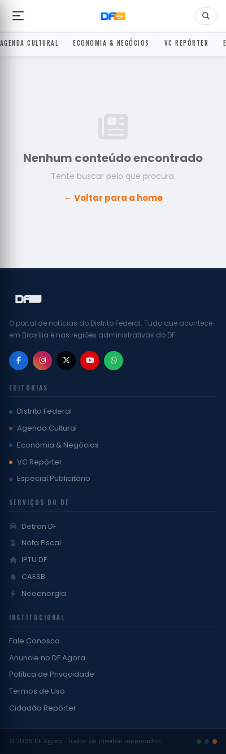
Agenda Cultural (43, 428)
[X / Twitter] (66, 360)
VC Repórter (35, 462)
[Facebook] (18, 360)
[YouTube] (89, 360)
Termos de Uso (37, 691)
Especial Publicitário (49, 478)
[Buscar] (206, 16)
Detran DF (32, 526)
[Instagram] (42, 360)
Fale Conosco (34, 640)
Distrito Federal (40, 411)
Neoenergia (37, 593)
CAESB (27, 576)
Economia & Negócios (54, 445)
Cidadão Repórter (42, 708)
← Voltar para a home (113, 198)
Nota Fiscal (35, 542)
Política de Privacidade (51, 674)
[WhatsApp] (113, 360)
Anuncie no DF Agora (47, 657)
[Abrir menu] (18, 16)
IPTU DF (28, 559)
